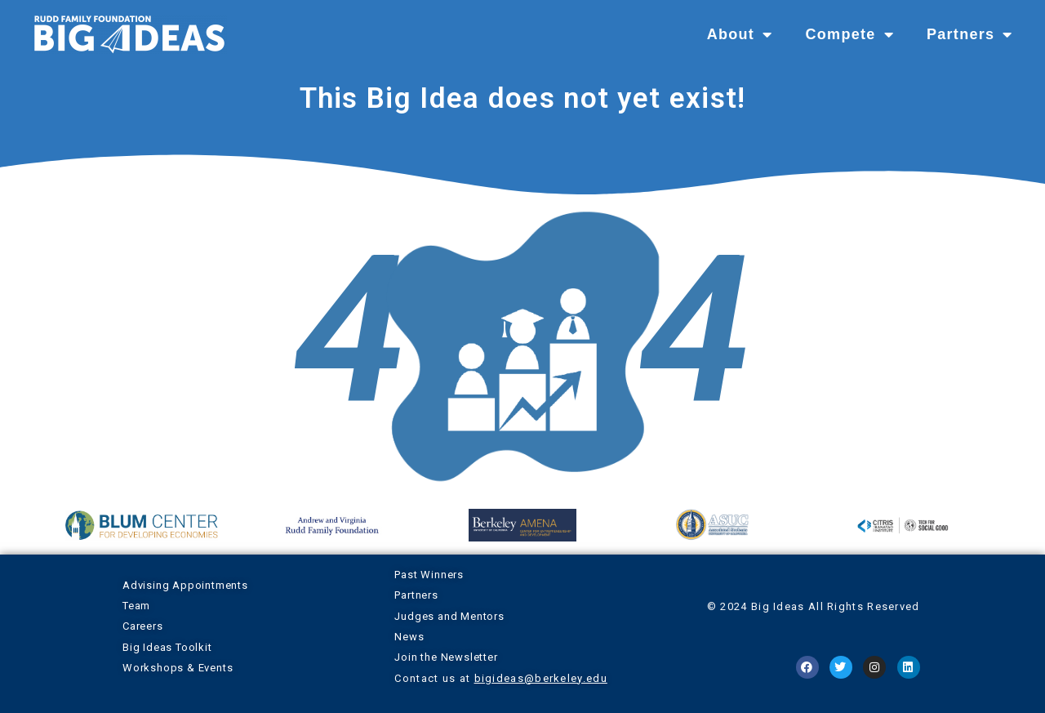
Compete (849, 34)
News (409, 637)
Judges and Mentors (449, 616)
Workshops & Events (177, 668)
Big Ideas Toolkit (167, 647)
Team (136, 605)
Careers (142, 626)
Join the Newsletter (445, 657)
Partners (970, 34)
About (740, 34)
